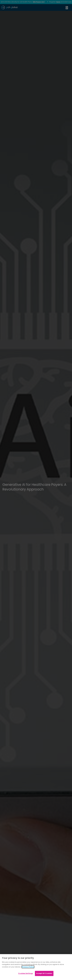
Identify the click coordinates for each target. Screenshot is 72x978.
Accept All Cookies (44, 973)
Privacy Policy (28, 967)
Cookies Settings (25, 973)
